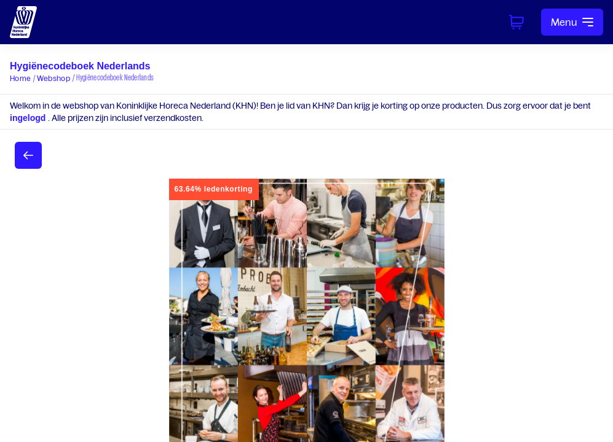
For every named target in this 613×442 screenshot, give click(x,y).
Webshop (53, 78)
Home (20, 78)
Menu (572, 22)
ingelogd (29, 118)
